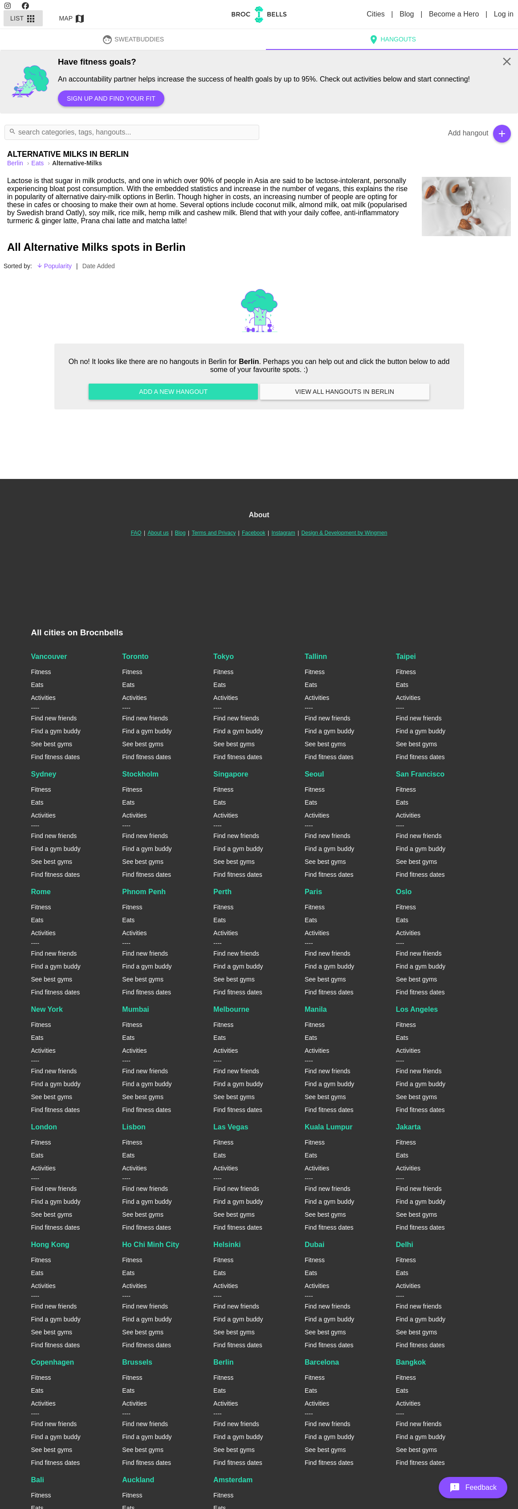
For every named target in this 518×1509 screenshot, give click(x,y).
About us (157, 533)
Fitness (41, 671)
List (23, 18)
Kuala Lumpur (329, 1127)
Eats (38, 163)
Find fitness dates (55, 757)
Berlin (223, 1362)
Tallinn (316, 656)
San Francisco (420, 774)
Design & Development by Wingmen (344, 533)
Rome (41, 892)
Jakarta (408, 1127)
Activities (43, 697)
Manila (316, 1009)
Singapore (230, 774)
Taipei (406, 656)
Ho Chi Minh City (150, 1244)
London (44, 1127)
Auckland (138, 1480)
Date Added (98, 266)
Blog (408, 14)
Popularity (54, 266)
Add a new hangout (173, 392)
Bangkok (411, 1362)
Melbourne (231, 1009)
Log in (504, 14)
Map (72, 18)
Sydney (44, 774)
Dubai (314, 1244)
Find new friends (54, 718)
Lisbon (133, 1127)
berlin (16, 163)
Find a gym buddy (56, 731)
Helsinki (227, 1244)
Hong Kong (50, 1244)
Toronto (135, 656)
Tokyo (223, 656)
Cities (377, 14)
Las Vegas (230, 1127)
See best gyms (52, 744)
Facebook (253, 533)
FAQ (136, 533)
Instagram (283, 533)
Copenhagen (52, 1362)
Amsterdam (233, 1480)
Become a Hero (455, 14)
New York (47, 1009)
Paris (313, 892)
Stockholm (140, 774)
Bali (37, 1480)
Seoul (314, 774)
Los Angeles (417, 1009)
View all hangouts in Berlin (344, 392)
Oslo (404, 892)
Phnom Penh (144, 892)
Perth (222, 892)
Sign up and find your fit (111, 98)
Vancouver (49, 656)
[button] (473, 1487)
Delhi (404, 1244)
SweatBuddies (133, 39)
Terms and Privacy (214, 533)
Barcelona (322, 1362)
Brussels (137, 1362)
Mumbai (135, 1009)
